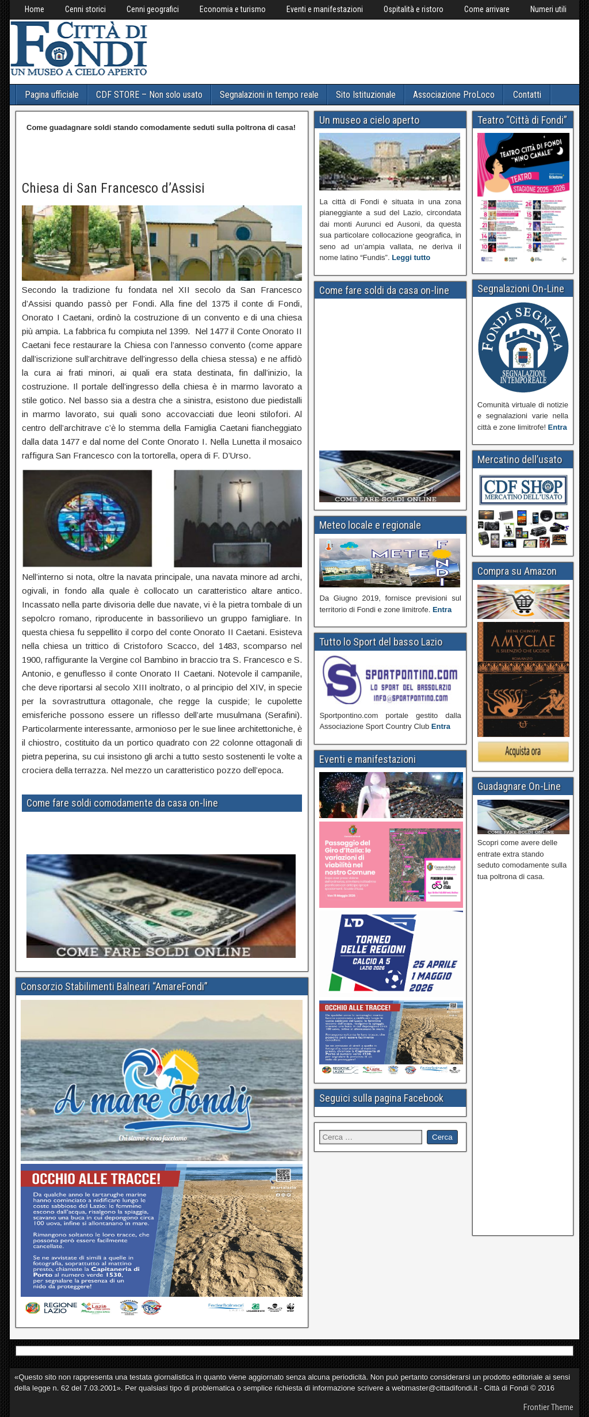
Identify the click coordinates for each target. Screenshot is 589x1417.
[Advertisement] (361, 50)
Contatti (527, 94)
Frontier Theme (548, 1407)
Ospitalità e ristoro (413, 9)
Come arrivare (487, 9)
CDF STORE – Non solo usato (149, 94)
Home (34, 9)
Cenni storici (85, 9)
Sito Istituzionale (366, 94)
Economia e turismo (233, 9)
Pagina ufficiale (52, 94)
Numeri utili (548, 9)
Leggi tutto (411, 257)
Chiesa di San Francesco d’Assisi (113, 188)
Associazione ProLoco (454, 94)
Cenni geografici (153, 9)
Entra (442, 609)
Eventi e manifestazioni (324, 9)
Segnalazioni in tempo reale (269, 94)
